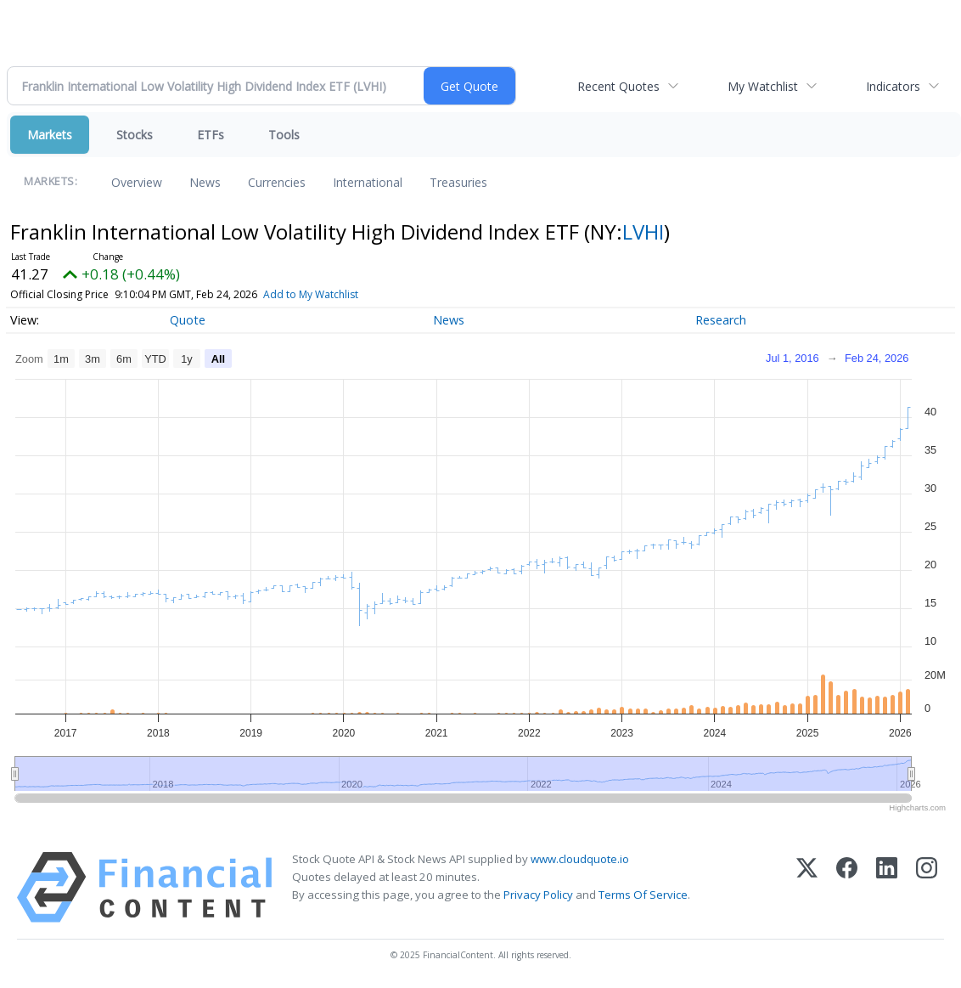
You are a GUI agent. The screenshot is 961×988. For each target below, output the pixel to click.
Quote (187, 320)
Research (720, 320)
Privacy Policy (538, 894)
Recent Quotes (618, 86)
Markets (49, 135)
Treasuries (458, 182)
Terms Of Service (643, 894)
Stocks (134, 135)
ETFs (210, 135)
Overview (136, 182)
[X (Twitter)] (807, 887)
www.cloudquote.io (580, 859)
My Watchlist (763, 86)
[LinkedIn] (886, 887)
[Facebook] (846, 887)
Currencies (277, 182)
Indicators (893, 86)
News (205, 182)
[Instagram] (926, 887)
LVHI (643, 231)
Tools (284, 135)
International (367, 182)
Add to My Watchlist (310, 294)
